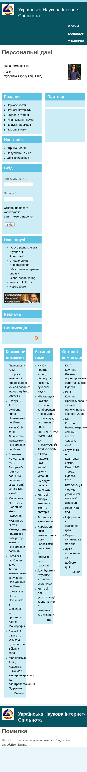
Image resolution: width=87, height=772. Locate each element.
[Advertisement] (65, 124)
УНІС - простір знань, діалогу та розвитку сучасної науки (44, 378)
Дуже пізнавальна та (73, 553)
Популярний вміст (19, 153)
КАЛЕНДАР (76, 33)
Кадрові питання (18, 114)
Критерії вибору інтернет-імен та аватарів (44, 503)
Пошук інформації (19, 124)
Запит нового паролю (18, 216)
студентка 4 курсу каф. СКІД (23, 76)
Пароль (10, 193)
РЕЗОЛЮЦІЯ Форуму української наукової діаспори (74, 494)
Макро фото (18, 286)
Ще (49, 619)
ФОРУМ (73, 26)
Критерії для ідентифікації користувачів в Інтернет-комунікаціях (46, 601)
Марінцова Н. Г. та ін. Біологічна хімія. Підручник (16, 507)
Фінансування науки (20, 119)
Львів (7, 71)
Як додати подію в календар (44, 485)
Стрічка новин (16, 148)
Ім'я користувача (16, 178)
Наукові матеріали (19, 109)
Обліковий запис (18, 157)
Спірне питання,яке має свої (73, 539)
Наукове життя (16, 105)
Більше (19, 693)
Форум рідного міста (23, 247)
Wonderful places (21, 282)
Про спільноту (16, 129)
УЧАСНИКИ (76, 41)
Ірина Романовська (16, 65)
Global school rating (22, 277)
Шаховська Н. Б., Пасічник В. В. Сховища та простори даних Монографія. (17, 609)
